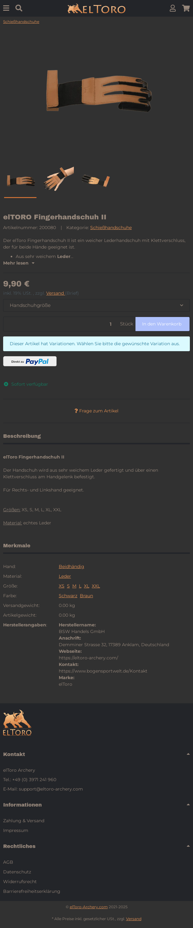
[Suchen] (18, 8)
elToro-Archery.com (89, 906)
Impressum (15, 830)
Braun (86, 595)
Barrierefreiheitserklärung (31, 891)
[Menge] (60, 324)
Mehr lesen (19, 263)
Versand (55, 293)
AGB (8, 862)
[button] (173, 8)
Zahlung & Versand (23, 820)
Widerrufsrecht (20, 881)
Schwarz (68, 595)
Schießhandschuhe (111, 227)
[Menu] (6, 8)
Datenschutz (17, 872)
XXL (96, 586)
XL (86, 586)
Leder (65, 576)
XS (61, 586)
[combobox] (96, 305)
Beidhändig (71, 566)
